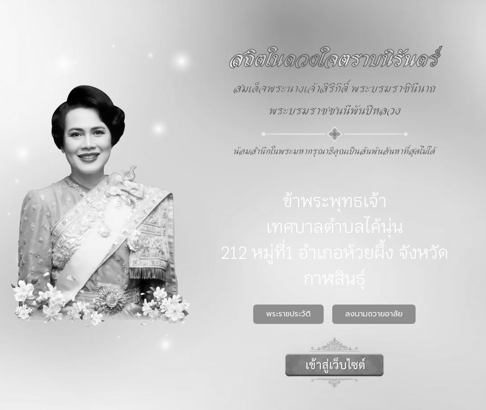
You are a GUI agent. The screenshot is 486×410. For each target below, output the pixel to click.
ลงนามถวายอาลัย (374, 314)
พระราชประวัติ (288, 314)
